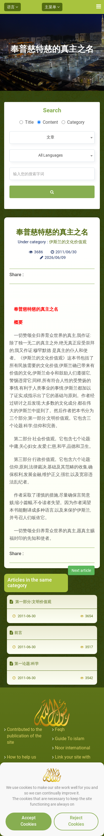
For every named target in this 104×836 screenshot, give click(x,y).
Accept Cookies (28, 821)
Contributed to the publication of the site (24, 736)
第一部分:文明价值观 (30, 601)
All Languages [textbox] (50, 155)
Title (26, 122)
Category (73, 122)
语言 (12, 7)
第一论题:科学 (24, 663)
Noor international (72, 747)
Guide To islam (69, 738)
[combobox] (52, 137)
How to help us (21, 757)
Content (47, 122)
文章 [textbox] (50, 137)
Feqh (60, 729)
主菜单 (52, 7)
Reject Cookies (76, 821)
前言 (16, 632)
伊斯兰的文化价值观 (68, 241)
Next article (81, 570)
